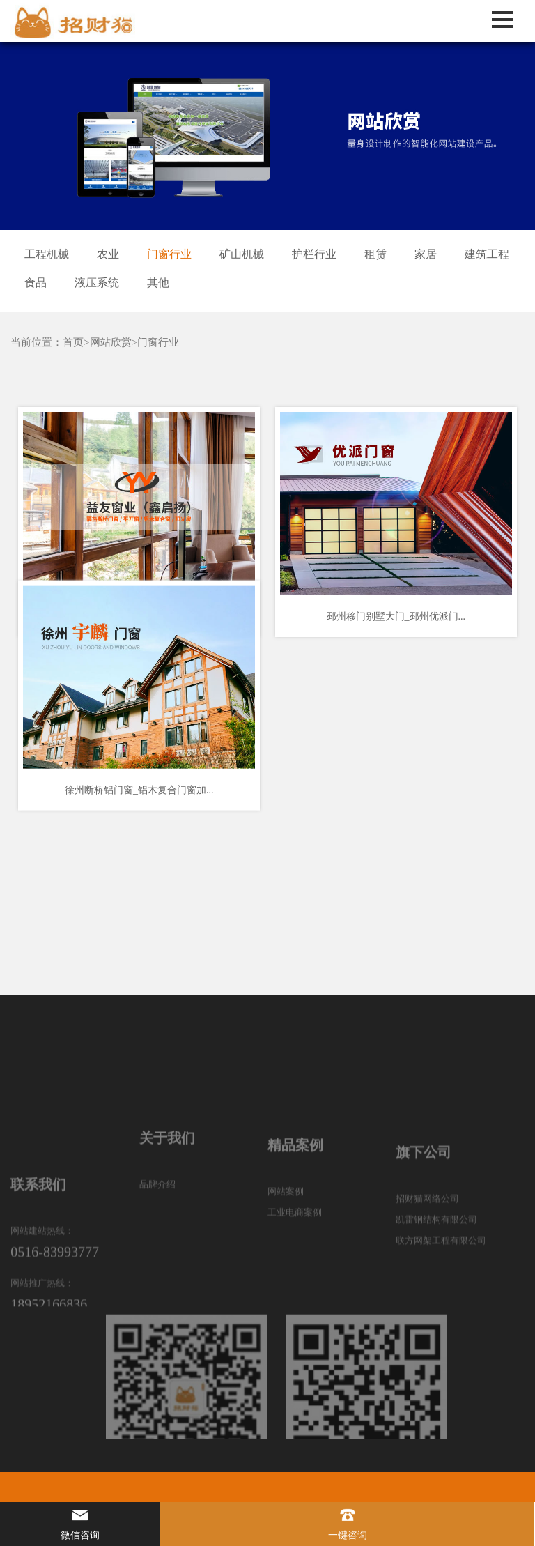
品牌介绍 (157, 1233)
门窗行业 (169, 254)
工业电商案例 (295, 1265)
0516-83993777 (54, 1325)
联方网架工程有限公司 (441, 1297)
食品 (35, 283)
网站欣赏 (111, 342)
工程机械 (46, 254)
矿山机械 (241, 254)
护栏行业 (314, 254)
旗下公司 (423, 1209)
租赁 (375, 254)
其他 (158, 283)
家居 (425, 254)
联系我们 (38, 1258)
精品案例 (295, 1198)
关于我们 (167, 1187)
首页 (73, 342)
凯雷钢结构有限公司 (436, 1276)
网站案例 (286, 1244)
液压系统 (97, 283)
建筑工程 (487, 254)
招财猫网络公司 (427, 1255)
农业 (108, 254)
